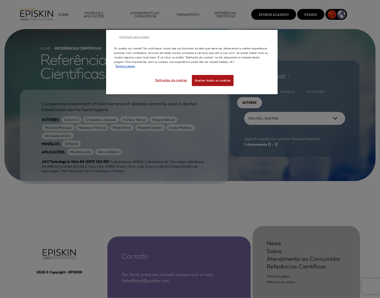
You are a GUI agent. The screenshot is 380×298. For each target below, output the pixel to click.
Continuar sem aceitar (134, 36)
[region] (192, 62)
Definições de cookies (171, 80)
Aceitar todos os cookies (213, 80)
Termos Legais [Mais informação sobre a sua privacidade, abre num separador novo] (125, 66)
